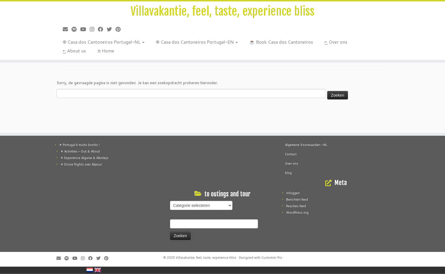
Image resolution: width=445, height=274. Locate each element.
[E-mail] (67, 29)
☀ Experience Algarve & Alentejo (84, 158)
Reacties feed (296, 206)
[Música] (76, 29)
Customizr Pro (271, 257)
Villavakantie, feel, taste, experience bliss (222, 11)
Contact (291, 154)
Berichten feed (297, 199)
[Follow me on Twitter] (111, 29)
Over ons (292, 163)
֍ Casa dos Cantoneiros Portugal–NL (103, 42)
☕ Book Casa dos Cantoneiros (281, 42)
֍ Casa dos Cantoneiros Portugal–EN (197, 42)
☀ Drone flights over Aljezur (81, 164)
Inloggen (293, 193)
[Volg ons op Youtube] (85, 29)
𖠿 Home (105, 50)
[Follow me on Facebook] (102, 29)
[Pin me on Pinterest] (120, 29)
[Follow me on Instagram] (94, 29)
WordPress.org (297, 212)
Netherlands (89, 270)
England (97, 270)
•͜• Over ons (335, 42)
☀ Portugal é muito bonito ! (79, 145)
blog (288, 173)
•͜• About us (74, 50)
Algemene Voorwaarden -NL (306, 145)
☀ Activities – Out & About (80, 151)
